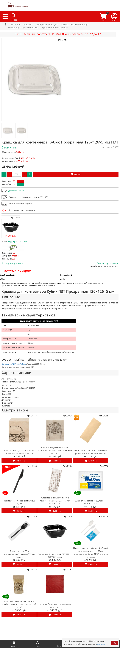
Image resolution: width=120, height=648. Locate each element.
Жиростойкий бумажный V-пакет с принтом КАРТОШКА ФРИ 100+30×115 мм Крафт (55, 450)
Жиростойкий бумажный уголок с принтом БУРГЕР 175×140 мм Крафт (19, 452)
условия (101, 644)
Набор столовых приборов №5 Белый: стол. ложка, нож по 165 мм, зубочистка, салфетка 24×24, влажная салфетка (90, 552)
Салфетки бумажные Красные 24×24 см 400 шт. (55, 606)
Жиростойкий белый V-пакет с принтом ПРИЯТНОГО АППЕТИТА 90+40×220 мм (55, 500)
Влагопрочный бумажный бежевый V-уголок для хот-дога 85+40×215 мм (90, 452)
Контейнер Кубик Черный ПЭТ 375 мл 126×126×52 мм (55, 555)
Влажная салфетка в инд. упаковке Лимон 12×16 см (90, 502)
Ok (114, 643)
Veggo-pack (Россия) (17, 241)
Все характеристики (12, 263)
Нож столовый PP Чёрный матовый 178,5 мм (19, 502)
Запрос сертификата (107, 263)
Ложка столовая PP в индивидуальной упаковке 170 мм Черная (19, 554)
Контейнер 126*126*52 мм (14, 364)
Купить (19, 460)
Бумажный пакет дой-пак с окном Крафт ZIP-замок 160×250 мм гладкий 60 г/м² (19, 604)
